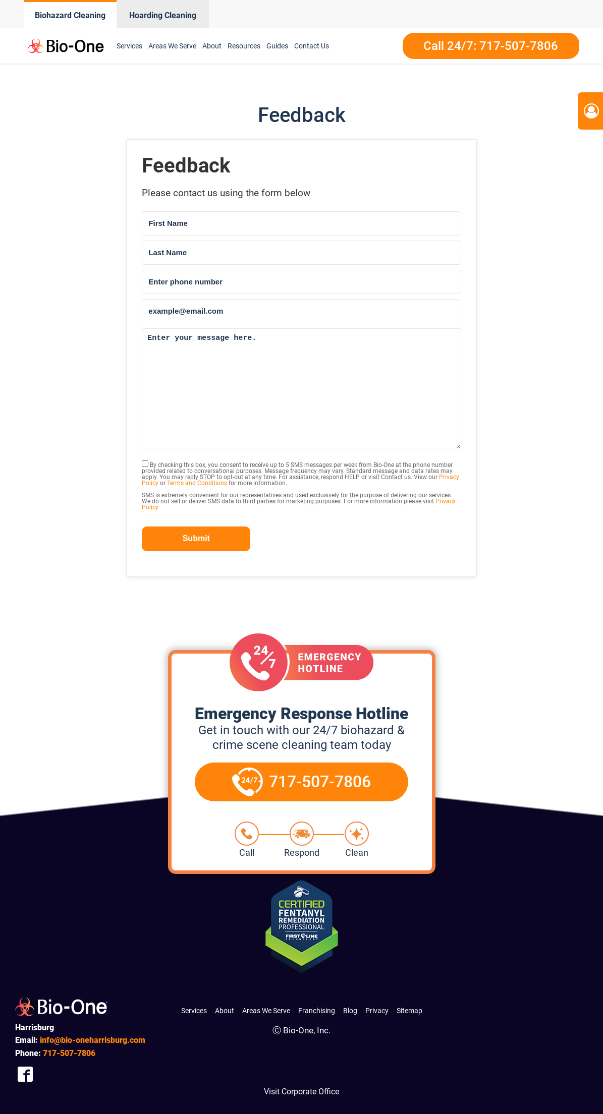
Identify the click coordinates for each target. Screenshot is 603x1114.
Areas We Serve (172, 46)
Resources (244, 46)
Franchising (316, 1011)
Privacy (377, 1011)
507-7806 (69, 1053)
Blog (350, 1011)
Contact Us (311, 46)
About (212, 46)
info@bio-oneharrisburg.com (92, 1040)
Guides (277, 46)
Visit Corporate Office (301, 1091)
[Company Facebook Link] (25, 1074)
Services (129, 46)
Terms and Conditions (197, 483)
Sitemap (409, 1011)
